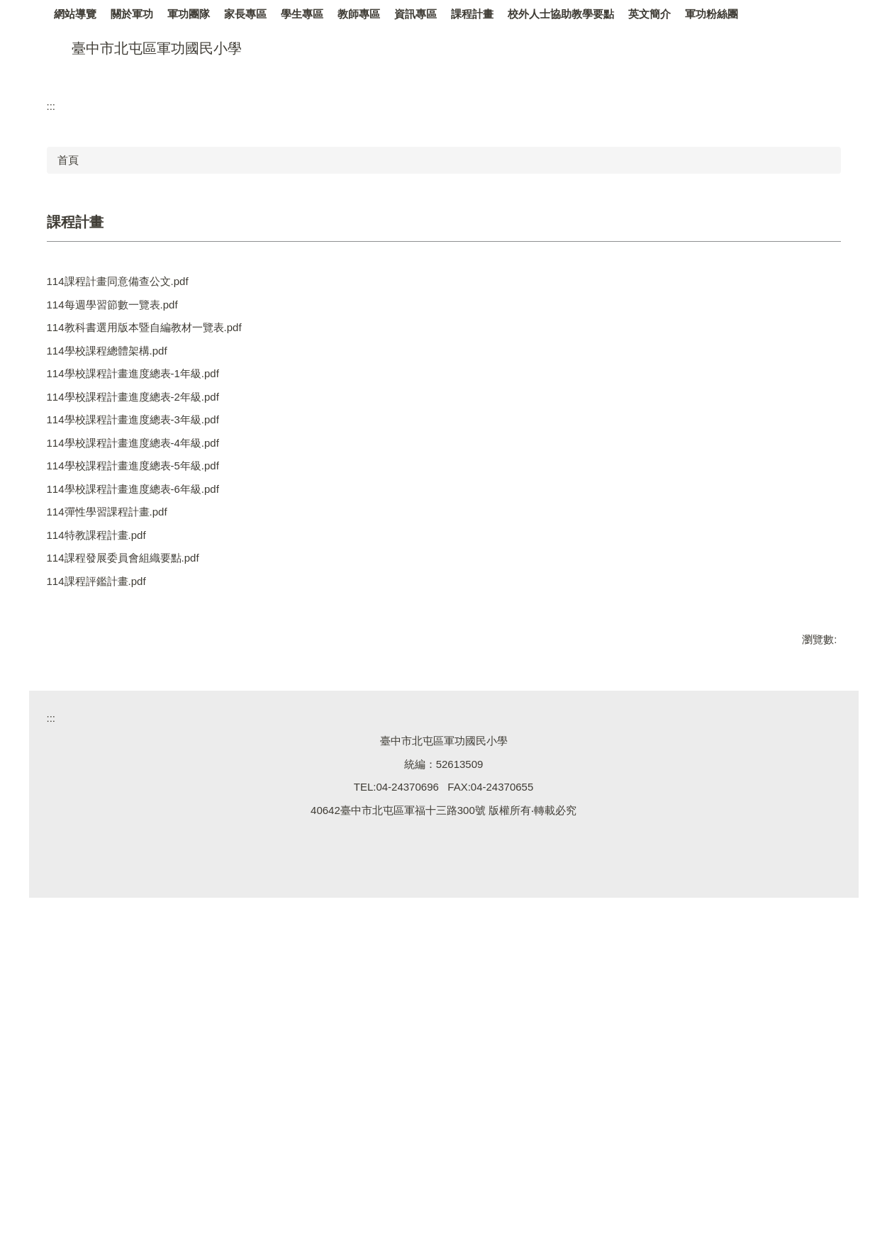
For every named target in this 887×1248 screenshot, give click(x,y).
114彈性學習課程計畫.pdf (116, 743)
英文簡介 (720, 14)
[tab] (809, 253)
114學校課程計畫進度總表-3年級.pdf (142, 638)
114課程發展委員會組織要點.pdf (132, 795)
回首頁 (151, 14)
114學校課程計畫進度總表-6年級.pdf (142, 717)
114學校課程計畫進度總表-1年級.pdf (142, 585)
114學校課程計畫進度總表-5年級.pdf (142, 690)
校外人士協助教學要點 (632, 14)
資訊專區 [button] (486, 14)
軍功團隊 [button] (259, 14)
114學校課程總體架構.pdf (116, 559)
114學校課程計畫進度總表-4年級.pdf (142, 664)
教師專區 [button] (429, 14)
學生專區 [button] (373, 14)
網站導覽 (100, 14)
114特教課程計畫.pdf (105, 769)
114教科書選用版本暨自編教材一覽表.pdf (153, 533)
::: (59, 14)
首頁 (68, 358)
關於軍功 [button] (203, 14)
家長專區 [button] (316, 14)
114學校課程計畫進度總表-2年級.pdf (142, 612)
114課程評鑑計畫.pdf (105, 821)
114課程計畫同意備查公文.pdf (127, 480)
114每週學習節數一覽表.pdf (121, 507)
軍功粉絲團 (782, 14)
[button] (64, 166)
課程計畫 (543, 14)
